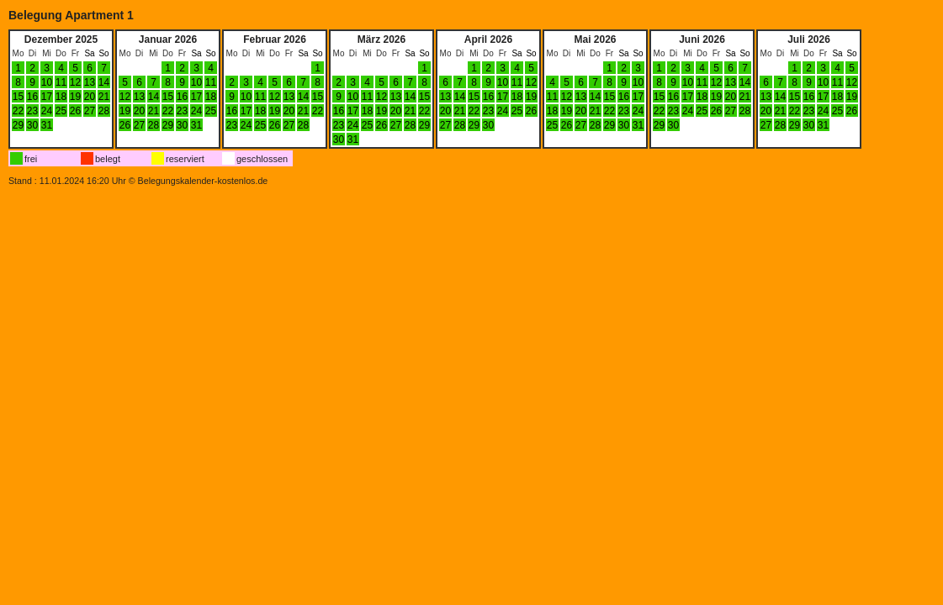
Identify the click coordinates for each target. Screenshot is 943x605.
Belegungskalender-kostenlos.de (203, 181)
